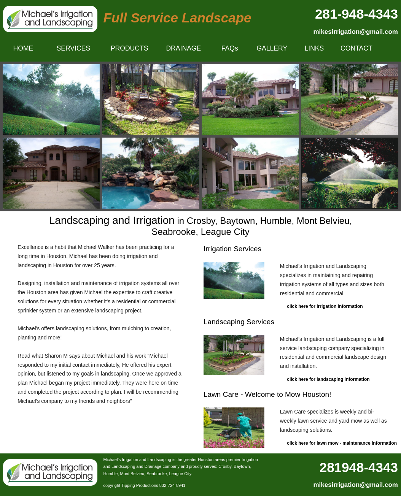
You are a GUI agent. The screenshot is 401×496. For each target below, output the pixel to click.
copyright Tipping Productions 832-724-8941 (144, 485)
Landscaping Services (239, 322)
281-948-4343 (356, 13)
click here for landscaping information (328, 379)
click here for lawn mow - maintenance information (342, 443)
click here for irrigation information (325, 306)
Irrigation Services (232, 249)
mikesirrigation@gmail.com (355, 31)
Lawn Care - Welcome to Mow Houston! (267, 394)
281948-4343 (359, 467)
